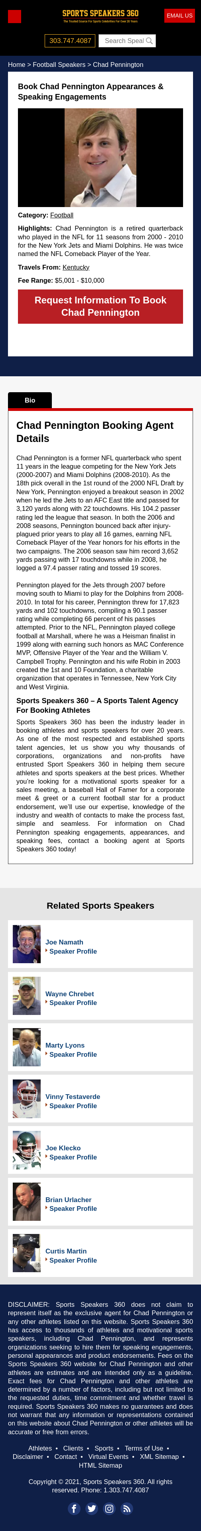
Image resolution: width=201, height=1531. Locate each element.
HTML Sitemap (100, 1465)
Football (61, 215)
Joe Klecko (63, 1148)
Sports (104, 1448)
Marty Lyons (65, 1045)
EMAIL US (180, 15)
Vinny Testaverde (72, 1097)
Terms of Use (144, 1448)
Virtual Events (109, 1456)
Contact (66, 1456)
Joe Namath (64, 942)
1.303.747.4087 (126, 1490)
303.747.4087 (70, 41)
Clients (73, 1448)
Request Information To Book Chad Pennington (101, 306)
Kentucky (76, 267)
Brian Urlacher (68, 1200)
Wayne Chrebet (69, 994)
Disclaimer (28, 1456)
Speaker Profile (73, 951)
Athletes (40, 1448)
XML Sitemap (159, 1456)
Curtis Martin (66, 1251)
